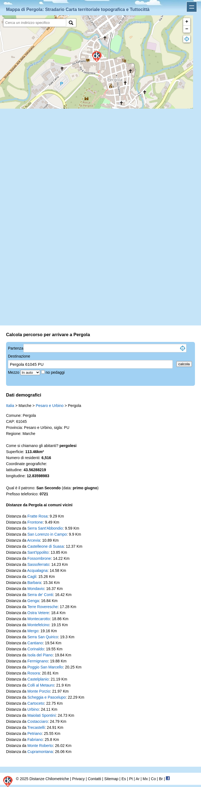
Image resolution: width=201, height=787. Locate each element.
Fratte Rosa (37, 516)
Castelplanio (38, 679)
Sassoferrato (38, 564)
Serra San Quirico (42, 637)
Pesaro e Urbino (49, 405)
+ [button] (186, 21)
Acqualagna (37, 570)
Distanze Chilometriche (49, 779)
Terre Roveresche (42, 607)
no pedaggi (56, 372)
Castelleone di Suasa (45, 546)
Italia (10, 405)
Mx (145, 779)
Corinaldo (35, 649)
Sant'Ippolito (38, 552)
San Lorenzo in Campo (47, 534)
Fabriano (35, 739)
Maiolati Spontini (41, 715)
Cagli (31, 576)
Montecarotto (38, 619)
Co (153, 779)
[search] (34, 23)
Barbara (34, 582)
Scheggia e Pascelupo (46, 697)
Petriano (34, 733)
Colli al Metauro (40, 685)
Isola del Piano (40, 655)
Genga (33, 600)
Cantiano (35, 643)
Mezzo (14, 372)
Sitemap (111, 779)
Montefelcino (38, 625)
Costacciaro (37, 721)
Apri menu (191, 7)
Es (123, 779)
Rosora (33, 673)
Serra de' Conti (40, 594)
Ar (137, 779)
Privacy (78, 779)
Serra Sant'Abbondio (45, 528)
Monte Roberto (40, 745)
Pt (131, 779)
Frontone (35, 522)
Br (161, 779)
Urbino (33, 709)
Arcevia (33, 540)
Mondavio (35, 588)
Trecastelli (36, 727)
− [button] (186, 29)
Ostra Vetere (38, 613)
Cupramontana (40, 751)
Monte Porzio (38, 691)
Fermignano (37, 661)
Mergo (32, 631)
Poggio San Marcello (45, 667)
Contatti (94, 779)
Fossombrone (39, 558)
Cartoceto (35, 703)
